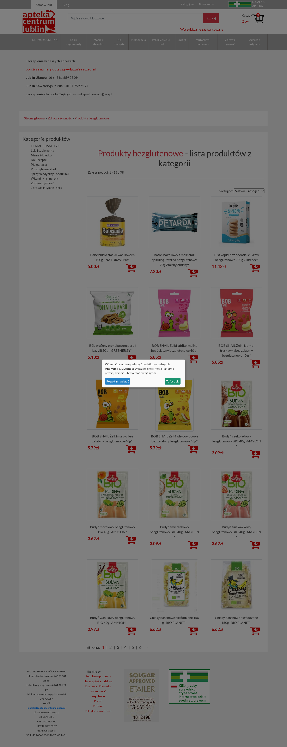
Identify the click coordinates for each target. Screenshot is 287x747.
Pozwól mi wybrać (117, 381)
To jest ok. (172, 381)
